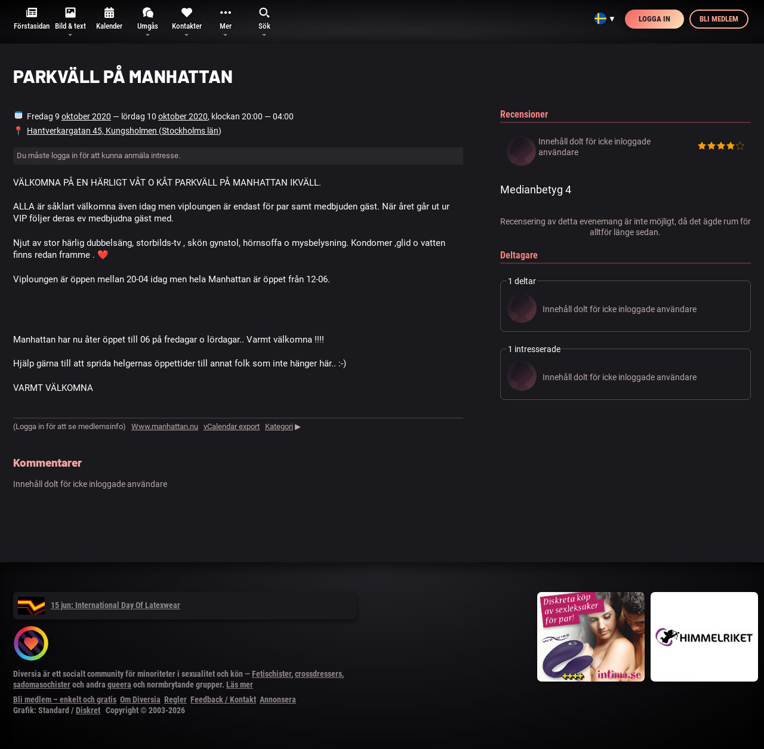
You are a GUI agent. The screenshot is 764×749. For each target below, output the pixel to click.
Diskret (88, 710)
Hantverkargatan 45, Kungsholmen (93, 130)
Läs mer (239, 684)
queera (119, 684)
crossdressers (318, 674)
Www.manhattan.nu (164, 426)
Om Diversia (140, 699)
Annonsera (278, 699)
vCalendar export (232, 426)
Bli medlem (719, 18)
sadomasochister (41, 684)
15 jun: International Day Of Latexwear (99, 605)
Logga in (654, 18)
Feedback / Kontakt (223, 699)
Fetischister (271, 674)
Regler (175, 699)
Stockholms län (190, 130)
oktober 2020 (86, 116)
